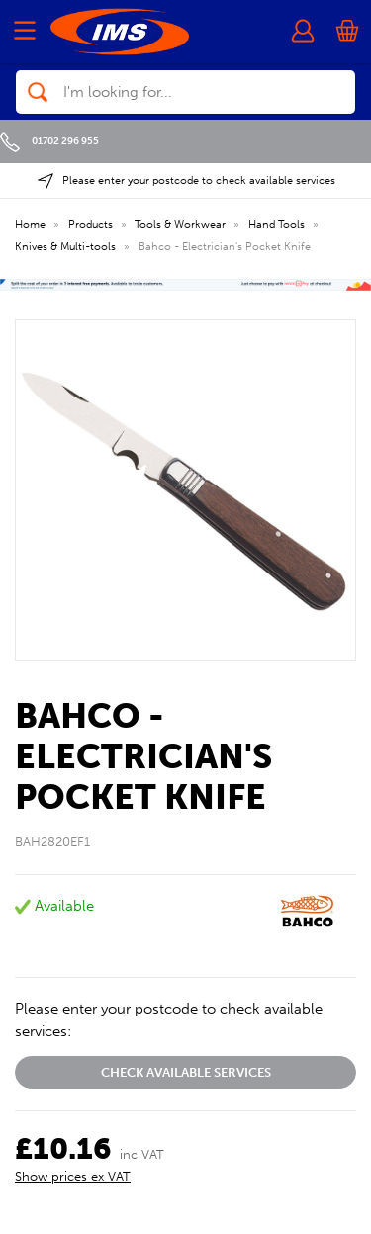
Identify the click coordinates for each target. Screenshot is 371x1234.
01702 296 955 (49, 140)
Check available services (186, 1072)
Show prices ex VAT (73, 1176)
